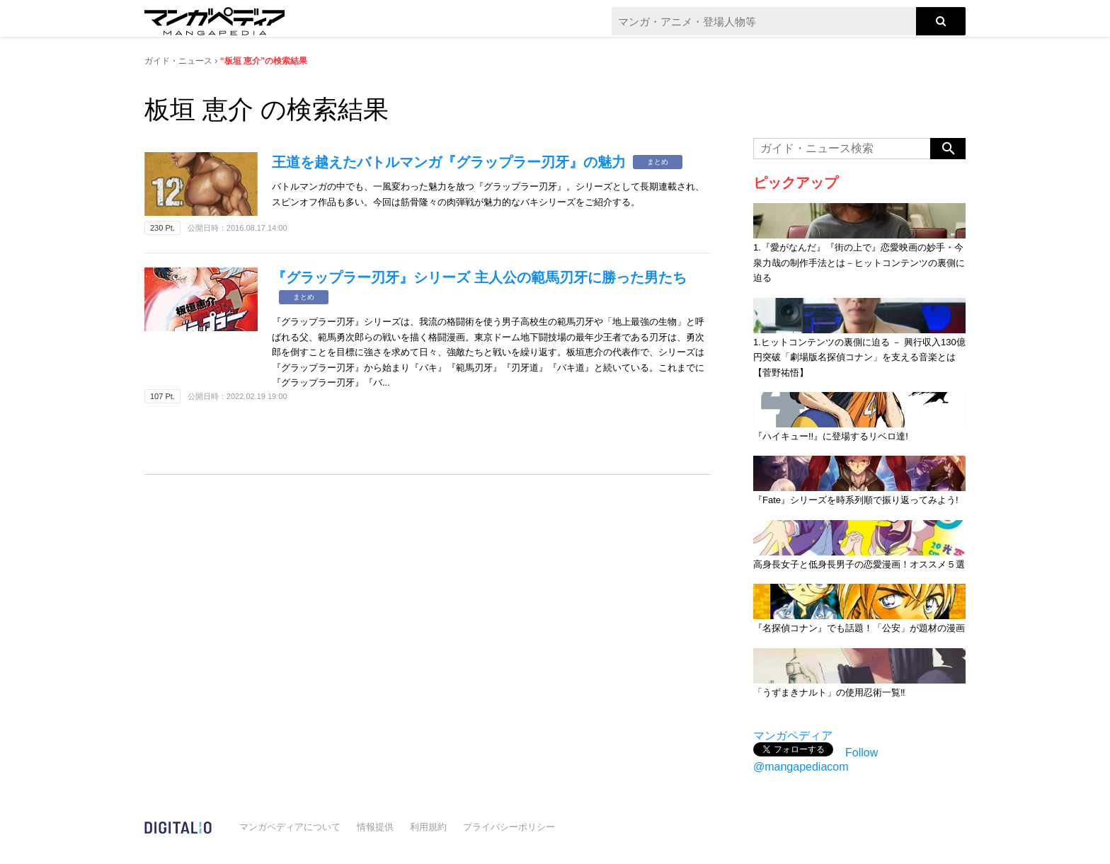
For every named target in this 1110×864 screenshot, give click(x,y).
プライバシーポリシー (509, 827)
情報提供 (375, 827)
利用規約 (428, 827)
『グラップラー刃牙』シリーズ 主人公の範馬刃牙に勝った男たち (479, 277)
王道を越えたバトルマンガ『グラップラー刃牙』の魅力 (449, 162)
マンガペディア (792, 736)
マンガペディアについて (290, 827)
